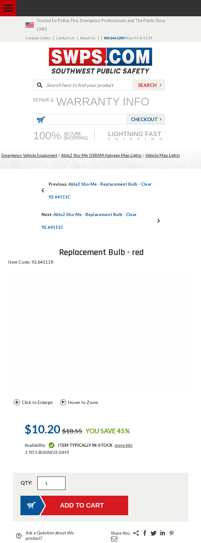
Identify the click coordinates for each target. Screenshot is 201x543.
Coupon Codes (38, 37)
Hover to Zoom (83, 402)
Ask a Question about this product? (50, 535)
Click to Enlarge (37, 402)
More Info (124, 445)
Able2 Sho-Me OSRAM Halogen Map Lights (101, 155)
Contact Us (65, 37)
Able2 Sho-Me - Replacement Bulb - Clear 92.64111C (100, 190)
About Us (88, 37)
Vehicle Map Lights (162, 155)
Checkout (144, 119)
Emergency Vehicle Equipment (29, 155)
